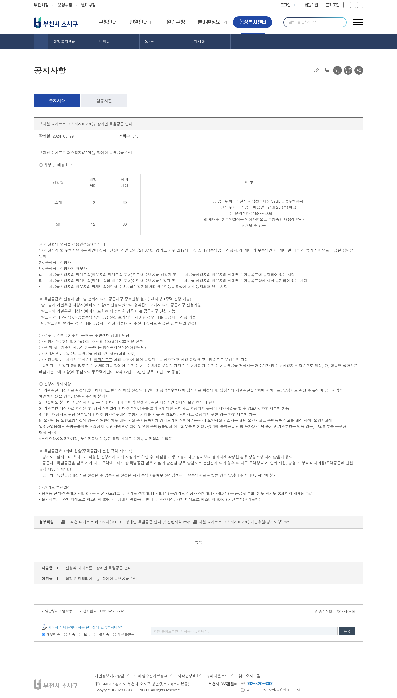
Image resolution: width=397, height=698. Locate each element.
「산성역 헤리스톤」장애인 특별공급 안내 (97, 567)
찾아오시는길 (249, 675)
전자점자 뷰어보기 (337, 70)
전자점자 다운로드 (348, 70)
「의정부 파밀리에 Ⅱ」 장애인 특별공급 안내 (99, 578)
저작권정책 (186, 675)
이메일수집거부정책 (150, 675)
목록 (198, 542)
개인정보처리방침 (109, 675)
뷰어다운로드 (217, 675)
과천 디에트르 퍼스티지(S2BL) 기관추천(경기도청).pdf (244, 522)
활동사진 (104, 101)
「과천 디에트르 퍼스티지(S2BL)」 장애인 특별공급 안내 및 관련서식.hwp (128, 522)
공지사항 (57, 101)
